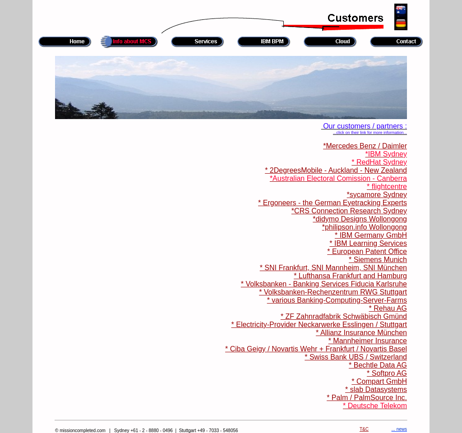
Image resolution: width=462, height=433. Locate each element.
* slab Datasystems (376, 389)
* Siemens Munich (378, 259)
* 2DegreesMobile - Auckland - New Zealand (336, 170)
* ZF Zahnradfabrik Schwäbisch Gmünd (344, 316)
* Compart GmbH (379, 381)
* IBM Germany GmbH (371, 235)
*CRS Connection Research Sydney (349, 211)
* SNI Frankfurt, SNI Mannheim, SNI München (333, 268)
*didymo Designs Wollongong (360, 219)
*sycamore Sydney (377, 194)
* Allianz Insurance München (361, 332)
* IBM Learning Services (368, 243)
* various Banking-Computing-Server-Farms (337, 300)
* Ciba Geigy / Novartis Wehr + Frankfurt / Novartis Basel (316, 349)
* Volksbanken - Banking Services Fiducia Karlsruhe (324, 284)
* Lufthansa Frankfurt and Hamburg (350, 276)
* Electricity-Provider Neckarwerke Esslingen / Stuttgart (319, 324)
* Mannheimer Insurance (367, 341)
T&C (364, 429)
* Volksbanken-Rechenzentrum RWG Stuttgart (333, 292)
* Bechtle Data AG (378, 365)
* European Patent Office (367, 251)
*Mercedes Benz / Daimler (365, 146)
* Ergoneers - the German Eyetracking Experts (332, 203)
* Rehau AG (388, 308)
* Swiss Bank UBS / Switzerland (356, 357)
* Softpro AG (387, 373)
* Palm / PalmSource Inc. (367, 397)
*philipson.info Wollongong (364, 227)
